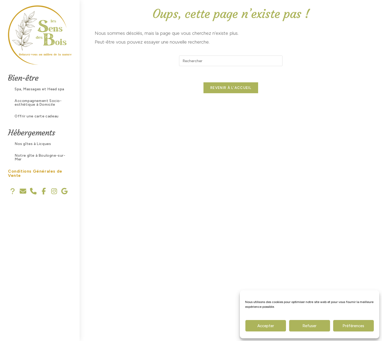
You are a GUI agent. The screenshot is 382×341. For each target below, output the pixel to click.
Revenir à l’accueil (230, 88)
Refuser (309, 325)
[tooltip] (12, 191)
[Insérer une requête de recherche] (231, 61)
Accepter (265, 325)
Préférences (353, 325)
